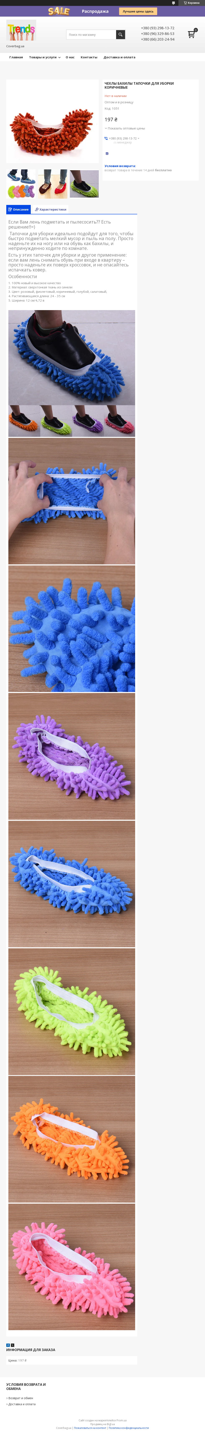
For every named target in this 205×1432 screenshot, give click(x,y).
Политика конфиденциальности (129, 1428)
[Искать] (120, 34)
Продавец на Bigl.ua (102, 1424)
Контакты (89, 57)
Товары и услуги (42, 57)
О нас (70, 57)
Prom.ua (122, 1420)
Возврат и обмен (20, 1398)
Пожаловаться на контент (90, 1428)
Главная (16, 57)
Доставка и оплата (119, 57)
